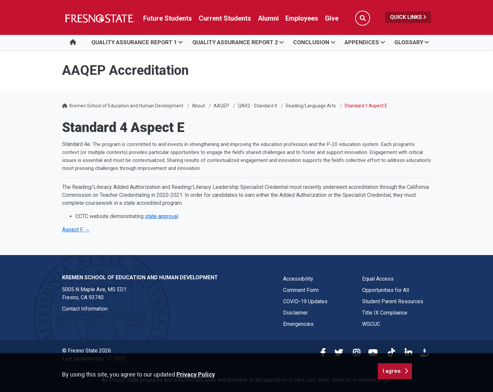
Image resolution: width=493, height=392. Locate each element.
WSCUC (371, 324)
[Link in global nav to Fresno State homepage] (99, 18)
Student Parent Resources (392, 301)
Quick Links (408, 17)
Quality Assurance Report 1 (134, 42)
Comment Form (301, 290)
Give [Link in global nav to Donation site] (332, 18)
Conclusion (311, 42)
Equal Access (378, 279)
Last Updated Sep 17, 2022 (94, 358)
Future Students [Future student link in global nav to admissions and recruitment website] (167, 18)
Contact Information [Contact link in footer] (85, 309)
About (198, 105)
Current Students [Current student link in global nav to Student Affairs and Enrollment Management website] (225, 18)
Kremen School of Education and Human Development (126, 105)
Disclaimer (295, 313)
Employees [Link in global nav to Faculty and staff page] (301, 18)
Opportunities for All (385, 290)
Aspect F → (76, 229)
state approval (161, 216)
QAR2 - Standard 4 (257, 105)
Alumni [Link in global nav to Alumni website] (268, 18)
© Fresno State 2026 (86, 350)
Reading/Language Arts (311, 105)
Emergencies (298, 324)
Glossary (408, 42)
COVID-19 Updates (305, 301)
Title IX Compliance (384, 313)
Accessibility (298, 279)
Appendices (362, 42)
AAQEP (221, 105)
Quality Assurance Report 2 (235, 42)
